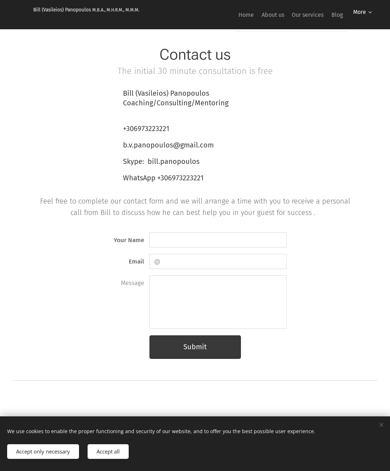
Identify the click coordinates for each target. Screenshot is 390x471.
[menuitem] (228, 14)
